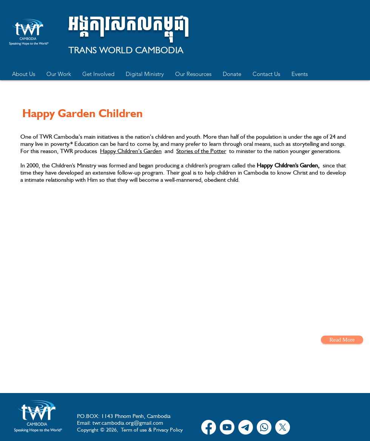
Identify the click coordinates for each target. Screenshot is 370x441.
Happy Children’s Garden (131, 151)
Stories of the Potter (201, 151)
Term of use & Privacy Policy (152, 430)
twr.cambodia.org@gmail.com (127, 422)
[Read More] (342, 340)
